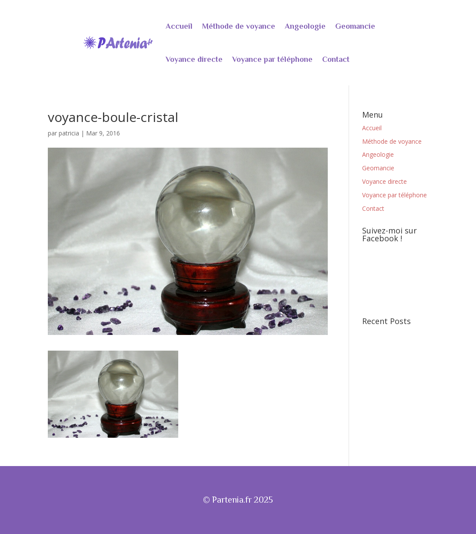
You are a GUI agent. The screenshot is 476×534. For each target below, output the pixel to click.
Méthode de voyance (238, 26)
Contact (336, 59)
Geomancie (355, 26)
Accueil (179, 26)
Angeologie (305, 26)
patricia (69, 133)
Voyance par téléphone (272, 59)
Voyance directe (194, 59)
